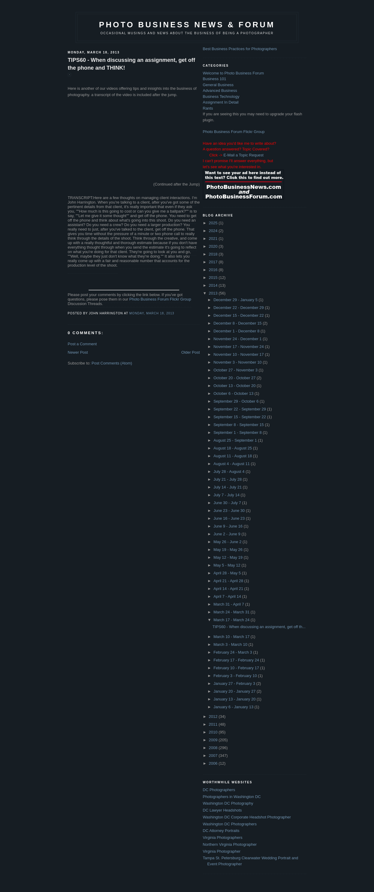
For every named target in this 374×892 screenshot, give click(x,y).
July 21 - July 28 (228, 479)
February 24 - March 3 (233, 652)
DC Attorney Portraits (221, 830)
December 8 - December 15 (238, 323)
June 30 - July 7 (227, 502)
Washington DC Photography (228, 803)
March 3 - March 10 (230, 644)
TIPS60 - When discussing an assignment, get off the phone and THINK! (131, 64)
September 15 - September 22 (240, 417)
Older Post (190, 352)
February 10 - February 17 (236, 668)
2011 (214, 724)
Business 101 (214, 79)
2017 (214, 262)
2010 (214, 732)
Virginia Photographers (223, 837)
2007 (214, 755)
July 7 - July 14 (226, 495)
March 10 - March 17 (232, 636)
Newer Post (78, 352)
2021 (214, 238)
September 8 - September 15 (239, 424)
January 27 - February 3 (234, 683)
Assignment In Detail (221, 102)
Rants (208, 108)
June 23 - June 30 (229, 510)
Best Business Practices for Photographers (240, 49)
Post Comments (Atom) (112, 363)
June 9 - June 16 (228, 526)
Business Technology (221, 96)
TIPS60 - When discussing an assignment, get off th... (259, 626)
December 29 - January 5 (235, 300)
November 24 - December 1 (238, 339)
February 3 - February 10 (235, 675)
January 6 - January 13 (234, 707)
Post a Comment (82, 344)
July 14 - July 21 (228, 487)
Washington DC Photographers (230, 824)
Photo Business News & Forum (187, 24)
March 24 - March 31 (232, 612)
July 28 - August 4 (229, 471)
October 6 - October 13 (234, 393)
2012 (214, 716)
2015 (214, 277)
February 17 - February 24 (236, 660)
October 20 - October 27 (235, 378)
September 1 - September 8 (238, 432)
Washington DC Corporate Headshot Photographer (247, 817)
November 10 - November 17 (239, 354)
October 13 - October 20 (235, 385)
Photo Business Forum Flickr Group (160, 299)
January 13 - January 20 (235, 699)
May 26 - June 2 (228, 542)
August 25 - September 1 (235, 440)
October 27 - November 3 (235, 370)
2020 (214, 246)
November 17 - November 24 (239, 346)
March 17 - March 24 (232, 620)
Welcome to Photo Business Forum (233, 73)
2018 (214, 254)
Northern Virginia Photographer (230, 844)
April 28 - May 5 (227, 573)
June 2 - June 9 (227, 534)
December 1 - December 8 (237, 331)
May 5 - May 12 (227, 565)
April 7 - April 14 (227, 596)
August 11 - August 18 (233, 456)
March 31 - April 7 (229, 604)
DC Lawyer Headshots (222, 810)
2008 (214, 747)
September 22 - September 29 (240, 409)
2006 (214, 763)
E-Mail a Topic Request (243, 155)
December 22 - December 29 (239, 307)
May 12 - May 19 (228, 557)
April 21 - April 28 (228, 581)
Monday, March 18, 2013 (151, 313)
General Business (218, 85)
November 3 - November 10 (238, 362)
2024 (214, 230)
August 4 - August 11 (232, 463)
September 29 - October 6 (236, 401)
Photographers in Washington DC (232, 796)
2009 (214, 740)
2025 (214, 223)
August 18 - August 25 (233, 448)
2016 (214, 270)
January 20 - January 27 (235, 691)
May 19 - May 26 (228, 549)
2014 (214, 285)
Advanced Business (220, 90)
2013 (214, 293)
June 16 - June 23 (229, 518)
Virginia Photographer (222, 851)
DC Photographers (219, 790)
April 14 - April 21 (228, 588)
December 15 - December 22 (239, 315)
